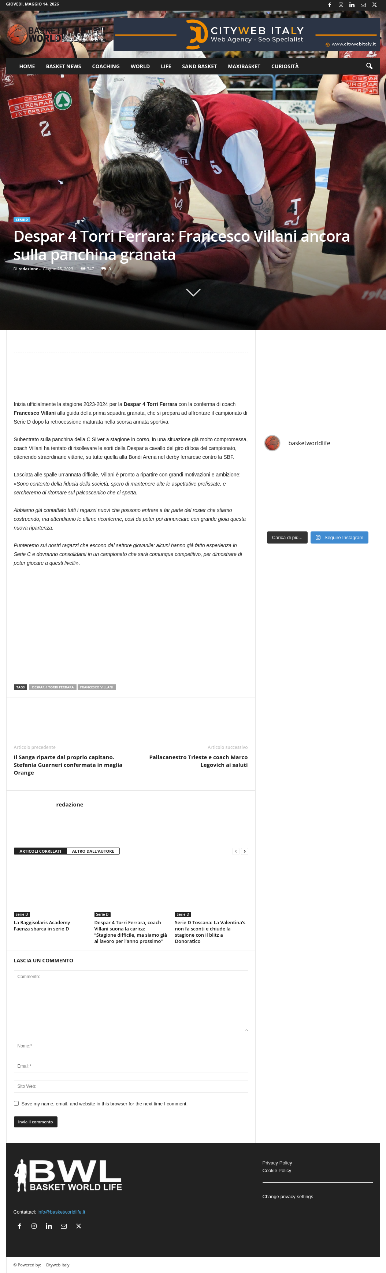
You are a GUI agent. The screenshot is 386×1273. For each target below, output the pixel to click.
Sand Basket (199, 66)
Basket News (63, 66)
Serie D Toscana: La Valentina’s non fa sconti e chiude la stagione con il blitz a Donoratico (210, 931)
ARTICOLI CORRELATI (41, 851)
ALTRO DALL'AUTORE (93, 851)
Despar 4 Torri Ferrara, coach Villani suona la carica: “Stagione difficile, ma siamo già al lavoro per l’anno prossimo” (130, 931)
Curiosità (285, 66)
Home (27, 66)
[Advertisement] (131, 380)
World (140, 66)
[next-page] (244, 851)
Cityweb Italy (58, 1264)
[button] (369, 66)
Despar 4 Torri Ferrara (53, 687)
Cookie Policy (277, 1170)
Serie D (22, 219)
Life (166, 66)
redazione (28, 268)
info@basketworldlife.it (61, 1212)
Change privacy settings (288, 1196)
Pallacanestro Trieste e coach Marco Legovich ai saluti (198, 760)
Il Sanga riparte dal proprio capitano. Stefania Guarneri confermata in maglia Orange (68, 764)
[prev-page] (236, 851)
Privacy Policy (277, 1163)
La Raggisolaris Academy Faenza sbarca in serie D (42, 925)
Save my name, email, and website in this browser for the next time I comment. (105, 1103)
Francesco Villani (97, 687)
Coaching (106, 66)
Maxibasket (244, 66)
